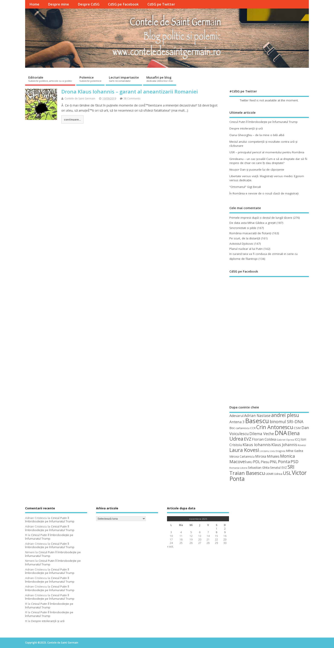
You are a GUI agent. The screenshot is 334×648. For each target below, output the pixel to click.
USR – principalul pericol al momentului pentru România (266, 152)
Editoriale (50, 78)
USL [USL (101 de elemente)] (287, 473)
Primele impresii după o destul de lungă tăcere (260, 218)
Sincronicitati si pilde (242, 228)
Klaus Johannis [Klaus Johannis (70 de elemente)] (284, 444)
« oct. (170, 546)
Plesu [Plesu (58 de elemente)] (265, 462)
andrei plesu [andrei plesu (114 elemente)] (285, 415)
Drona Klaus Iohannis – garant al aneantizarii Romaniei (129, 91)
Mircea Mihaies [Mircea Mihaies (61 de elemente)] (267, 456)
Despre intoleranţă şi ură (246, 128)
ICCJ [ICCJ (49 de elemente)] (297, 439)
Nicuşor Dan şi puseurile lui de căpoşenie (256, 169)
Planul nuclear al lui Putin (246, 249)
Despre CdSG (88, 4)
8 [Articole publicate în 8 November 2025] (216, 532)
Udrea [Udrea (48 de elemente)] (278, 474)
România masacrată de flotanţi (250, 233)
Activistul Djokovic (241, 244)
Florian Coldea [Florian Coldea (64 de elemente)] (264, 439)
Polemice (90, 78)
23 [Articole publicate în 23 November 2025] (224, 539)
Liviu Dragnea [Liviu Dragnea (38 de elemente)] (277, 451)
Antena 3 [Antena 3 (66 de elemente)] (237, 421)
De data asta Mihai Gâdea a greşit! (252, 223)
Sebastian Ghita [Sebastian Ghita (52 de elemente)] (258, 468)
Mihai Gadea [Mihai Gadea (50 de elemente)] (294, 451)
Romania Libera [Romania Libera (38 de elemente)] (238, 467)
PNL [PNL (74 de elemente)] (273, 461)
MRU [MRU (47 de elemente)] (249, 462)
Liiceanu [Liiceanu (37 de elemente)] (264, 451)
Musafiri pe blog (159, 78)
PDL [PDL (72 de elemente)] (256, 461)
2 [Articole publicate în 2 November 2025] (225, 528)
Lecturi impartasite (124, 78)
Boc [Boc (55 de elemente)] (232, 428)
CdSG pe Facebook (123, 4)
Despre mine (58, 4)
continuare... (72, 119)
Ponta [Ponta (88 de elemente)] (284, 461)
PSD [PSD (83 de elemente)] (294, 461)
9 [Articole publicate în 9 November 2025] (225, 532)
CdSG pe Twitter (161, 4)
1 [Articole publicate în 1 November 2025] (216, 528)
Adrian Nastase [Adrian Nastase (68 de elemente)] (257, 415)
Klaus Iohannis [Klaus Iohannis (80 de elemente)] (257, 444)
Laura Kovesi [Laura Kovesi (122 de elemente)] (244, 450)
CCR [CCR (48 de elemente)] (253, 428)
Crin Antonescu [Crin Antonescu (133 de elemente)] (274, 427)
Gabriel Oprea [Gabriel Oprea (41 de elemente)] (285, 439)
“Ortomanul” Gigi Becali (245, 187)
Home (34, 4)
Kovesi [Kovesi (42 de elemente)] (302, 445)
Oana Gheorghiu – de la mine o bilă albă (256, 135)
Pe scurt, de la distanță (244, 238)
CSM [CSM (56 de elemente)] (297, 428)
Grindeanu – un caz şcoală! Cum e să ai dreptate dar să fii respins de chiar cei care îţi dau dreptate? (268, 161)
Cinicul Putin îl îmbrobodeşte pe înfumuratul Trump (263, 122)
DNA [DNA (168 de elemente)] (281, 433)
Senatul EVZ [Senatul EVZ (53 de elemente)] (278, 468)
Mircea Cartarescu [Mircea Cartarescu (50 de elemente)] (242, 456)
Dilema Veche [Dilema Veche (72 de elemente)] (261, 433)
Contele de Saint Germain (80, 98)
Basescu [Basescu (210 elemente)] (257, 421)
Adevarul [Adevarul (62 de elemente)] (236, 415)
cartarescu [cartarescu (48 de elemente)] (242, 428)
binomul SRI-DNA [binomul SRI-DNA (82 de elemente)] (286, 421)
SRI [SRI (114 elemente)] (291, 467)
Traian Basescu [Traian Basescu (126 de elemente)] (247, 473)
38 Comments (132, 98)
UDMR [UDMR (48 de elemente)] (270, 474)
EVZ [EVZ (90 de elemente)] (247, 439)
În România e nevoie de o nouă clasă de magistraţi (264, 193)
